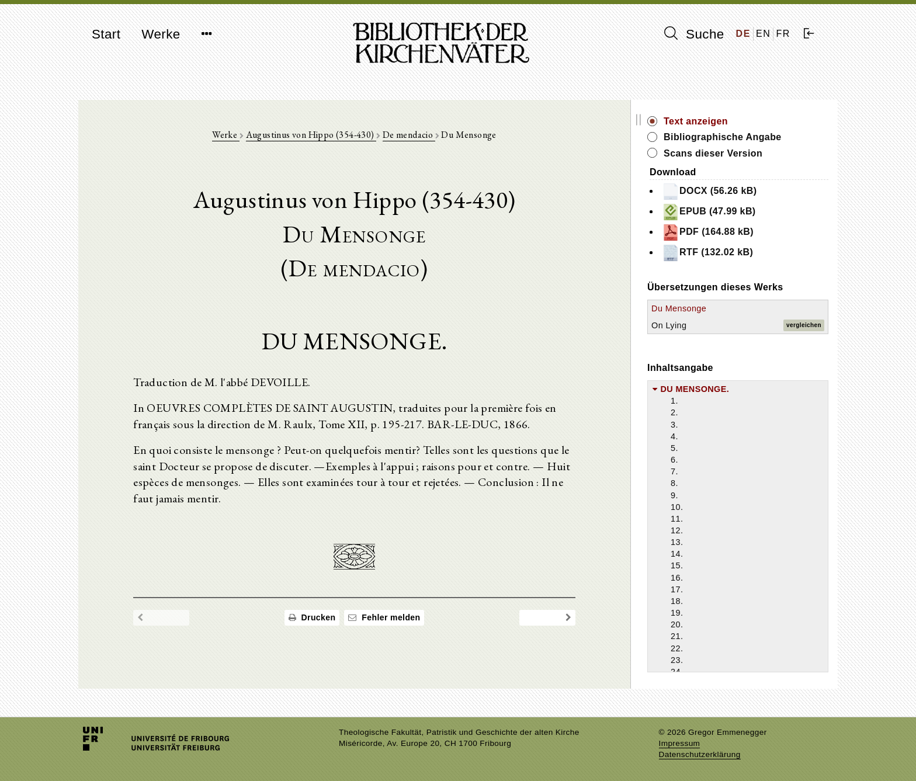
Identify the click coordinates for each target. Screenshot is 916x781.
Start (106, 34)
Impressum (679, 743)
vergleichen (803, 325)
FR (783, 34)
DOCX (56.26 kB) (726, 191)
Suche (694, 33)
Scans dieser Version (730, 153)
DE (743, 34)
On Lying (686, 325)
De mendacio (417, 135)
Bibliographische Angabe (740, 137)
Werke (160, 34)
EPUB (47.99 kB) (726, 212)
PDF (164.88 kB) (725, 232)
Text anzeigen (713, 121)
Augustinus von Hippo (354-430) (319, 135)
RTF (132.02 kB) (725, 253)
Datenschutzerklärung (700, 754)
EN (763, 34)
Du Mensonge (696, 308)
